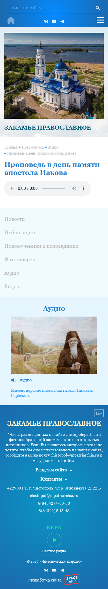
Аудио (53, 147)
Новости (14, 219)
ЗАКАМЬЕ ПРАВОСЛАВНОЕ (47, 127)
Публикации (19, 232)
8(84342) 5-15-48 (54, 511)
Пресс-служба (33, 147)
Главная (11, 147)
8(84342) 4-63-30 (54, 503)
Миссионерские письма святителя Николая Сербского (52, 393)
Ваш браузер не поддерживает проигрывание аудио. (47, 188)
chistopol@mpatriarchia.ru (54, 496)
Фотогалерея (19, 259)
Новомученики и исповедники (41, 246)
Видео (11, 286)
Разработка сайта (44, 580)
